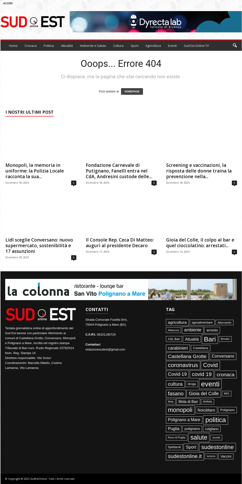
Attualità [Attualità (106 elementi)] (192, 339)
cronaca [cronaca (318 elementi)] (225, 374)
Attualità (67, 45)
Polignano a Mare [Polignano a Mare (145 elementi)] (184, 419)
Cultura (118, 45)
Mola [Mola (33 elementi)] (170, 401)
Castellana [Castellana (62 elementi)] (200, 348)
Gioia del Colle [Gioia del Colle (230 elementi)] (204, 393)
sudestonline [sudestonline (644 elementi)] (217, 447)
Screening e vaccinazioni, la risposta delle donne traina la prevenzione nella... (199, 171)
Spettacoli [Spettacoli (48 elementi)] (174, 447)
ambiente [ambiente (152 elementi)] (192, 330)
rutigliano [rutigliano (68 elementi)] (212, 429)
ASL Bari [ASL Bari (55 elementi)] (174, 339)
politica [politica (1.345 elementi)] (215, 420)
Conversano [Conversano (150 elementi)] (223, 356)
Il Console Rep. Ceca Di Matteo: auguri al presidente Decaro (120, 243)
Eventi (172, 45)
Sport (134, 45)
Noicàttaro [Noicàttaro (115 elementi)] (206, 410)
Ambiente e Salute (93, 45)
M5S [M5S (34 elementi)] (226, 393)
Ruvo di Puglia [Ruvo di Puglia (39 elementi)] (177, 437)
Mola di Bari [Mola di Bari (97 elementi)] (188, 402)
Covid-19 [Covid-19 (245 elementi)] (177, 374)
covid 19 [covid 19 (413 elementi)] (202, 374)
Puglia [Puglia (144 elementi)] (174, 428)
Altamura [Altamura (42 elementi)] (173, 330)
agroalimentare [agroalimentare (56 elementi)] (202, 322)
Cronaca (31, 45)
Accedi (8, 3)
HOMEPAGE (132, 91)
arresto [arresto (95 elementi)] (212, 330)
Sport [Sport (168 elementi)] (191, 447)
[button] (234, 45)
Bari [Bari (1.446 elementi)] (210, 339)
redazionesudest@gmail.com (105, 349)
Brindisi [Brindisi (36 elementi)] (225, 338)
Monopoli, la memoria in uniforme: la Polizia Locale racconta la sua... (34, 171)
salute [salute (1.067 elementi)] (198, 437)
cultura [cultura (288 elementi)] (175, 384)
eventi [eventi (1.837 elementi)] (210, 384)
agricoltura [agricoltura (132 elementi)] (177, 322)
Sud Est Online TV (196, 45)
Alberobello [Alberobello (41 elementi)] (224, 322)
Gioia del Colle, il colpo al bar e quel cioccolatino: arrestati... (200, 243)
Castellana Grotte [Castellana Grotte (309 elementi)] (187, 356)
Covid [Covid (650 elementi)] (210, 365)
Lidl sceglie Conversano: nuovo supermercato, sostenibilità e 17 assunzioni (39, 245)
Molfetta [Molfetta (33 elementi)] (207, 401)
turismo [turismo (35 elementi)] (211, 456)
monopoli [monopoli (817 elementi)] (180, 409)
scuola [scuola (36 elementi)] (216, 437)
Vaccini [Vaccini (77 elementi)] (225, 456)
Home (13, 45)
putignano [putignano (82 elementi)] (192, 429)
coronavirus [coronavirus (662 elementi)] (183, 365)
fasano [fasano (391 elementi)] (176, 394)
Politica (49, 45)
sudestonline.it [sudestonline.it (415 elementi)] (185, 456)
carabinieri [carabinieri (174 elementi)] (178, 348)
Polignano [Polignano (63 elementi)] (227, 410)
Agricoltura (153, 45)
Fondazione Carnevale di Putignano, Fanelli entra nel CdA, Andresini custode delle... (119, 171)
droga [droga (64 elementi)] (192, 384)
